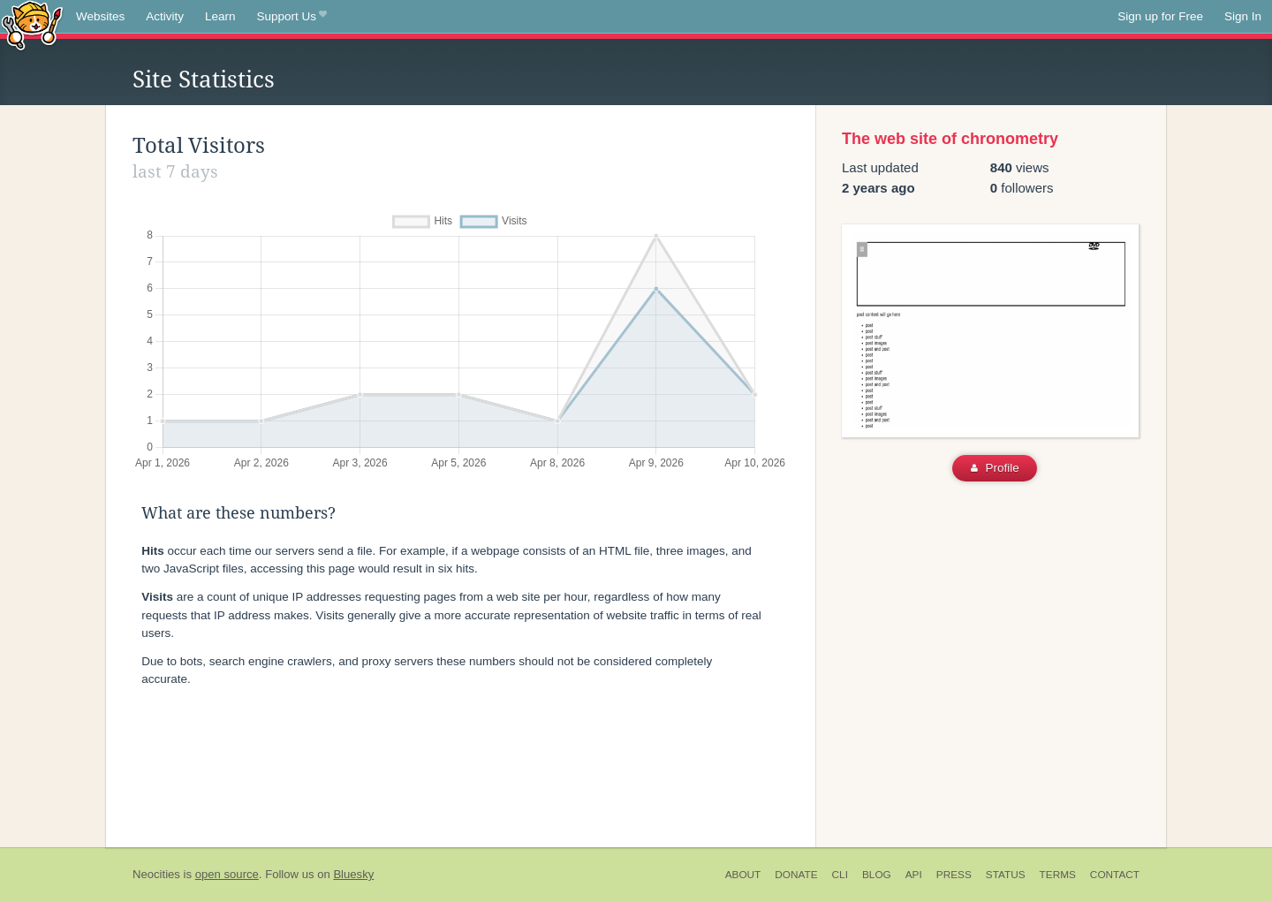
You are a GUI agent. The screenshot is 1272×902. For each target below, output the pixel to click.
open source (227, 874)
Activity (165, 16)
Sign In (1242, 16)
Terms (1058, 874)
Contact (1115, 874)
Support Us (292, 17)
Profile (995, 467)
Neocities (156, 874)
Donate (796, 874)
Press (954, 874)
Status (1006, 874)
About (743, 874)
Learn (220, 16)
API (913, 874)
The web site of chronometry (950, 139)
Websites (100, 16)
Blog (876, 874)
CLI (840, 874)
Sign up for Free (1160, 16)
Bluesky (353, 874)
